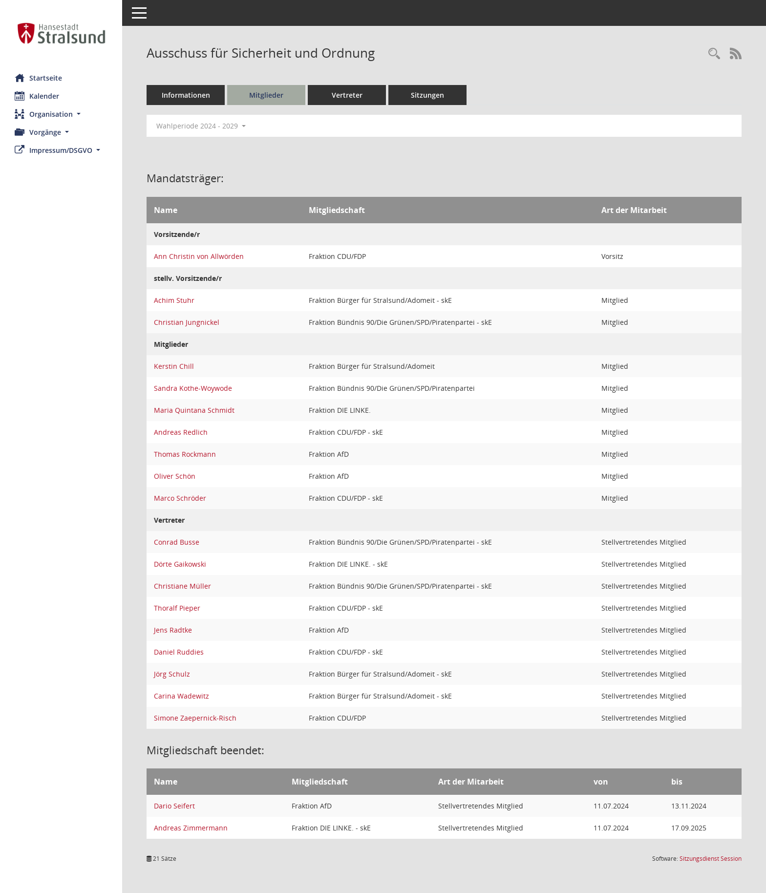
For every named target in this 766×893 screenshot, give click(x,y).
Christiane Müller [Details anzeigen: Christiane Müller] (182, 586)
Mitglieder (266, 95)
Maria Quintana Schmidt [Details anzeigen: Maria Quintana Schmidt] (194, 410)
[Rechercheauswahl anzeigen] (714, 54)
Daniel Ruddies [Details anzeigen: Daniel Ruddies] (179, 652)
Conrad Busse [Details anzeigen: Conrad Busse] (176, 542)
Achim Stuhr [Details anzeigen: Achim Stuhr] (174, 300)
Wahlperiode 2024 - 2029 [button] (201, 125)
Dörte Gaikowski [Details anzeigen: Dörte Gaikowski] (180, 564)
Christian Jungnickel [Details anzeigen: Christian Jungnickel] (186, 322)
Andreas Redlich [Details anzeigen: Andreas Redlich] (181, 432)
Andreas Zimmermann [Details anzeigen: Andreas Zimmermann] (191, 827)
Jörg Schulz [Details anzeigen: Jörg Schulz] (172, 674)
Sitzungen (427, 95)
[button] (61, 114)
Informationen (186, 95)
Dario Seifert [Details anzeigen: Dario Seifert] (174, 805)
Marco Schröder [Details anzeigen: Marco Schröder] (180, 498)
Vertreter (347, 95)
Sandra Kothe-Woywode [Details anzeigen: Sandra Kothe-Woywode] (193, 388)
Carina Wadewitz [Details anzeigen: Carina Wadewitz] (181, 696)
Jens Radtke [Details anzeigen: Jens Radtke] (173, 630)
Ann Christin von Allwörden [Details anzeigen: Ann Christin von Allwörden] (199, 256)
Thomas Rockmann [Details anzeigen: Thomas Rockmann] (185, 454)
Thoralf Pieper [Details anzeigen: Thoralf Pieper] (177, 608)
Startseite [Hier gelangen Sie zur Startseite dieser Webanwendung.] (38, 78)
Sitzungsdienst (711, 858)
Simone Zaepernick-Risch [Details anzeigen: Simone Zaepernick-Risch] (195, 718)
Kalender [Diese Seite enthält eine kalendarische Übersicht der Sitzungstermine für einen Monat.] (37, 96)
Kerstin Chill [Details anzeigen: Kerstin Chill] (174, 366)
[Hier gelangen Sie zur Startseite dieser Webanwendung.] (61, 33)
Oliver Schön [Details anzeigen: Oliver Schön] (174, 476)
